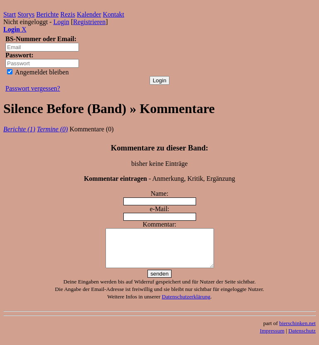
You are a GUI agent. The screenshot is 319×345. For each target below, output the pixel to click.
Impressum (272, 338)
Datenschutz (302, 338)
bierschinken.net (297, 331)
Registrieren (89, 21)
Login (61, 21)
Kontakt (114, 14)
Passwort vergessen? (32, 88)
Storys (25, 14)
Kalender (89, 14)
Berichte (47, 14)
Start (9, 14)
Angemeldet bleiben (38, 72)
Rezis (67, 14)
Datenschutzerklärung (186, 304)
